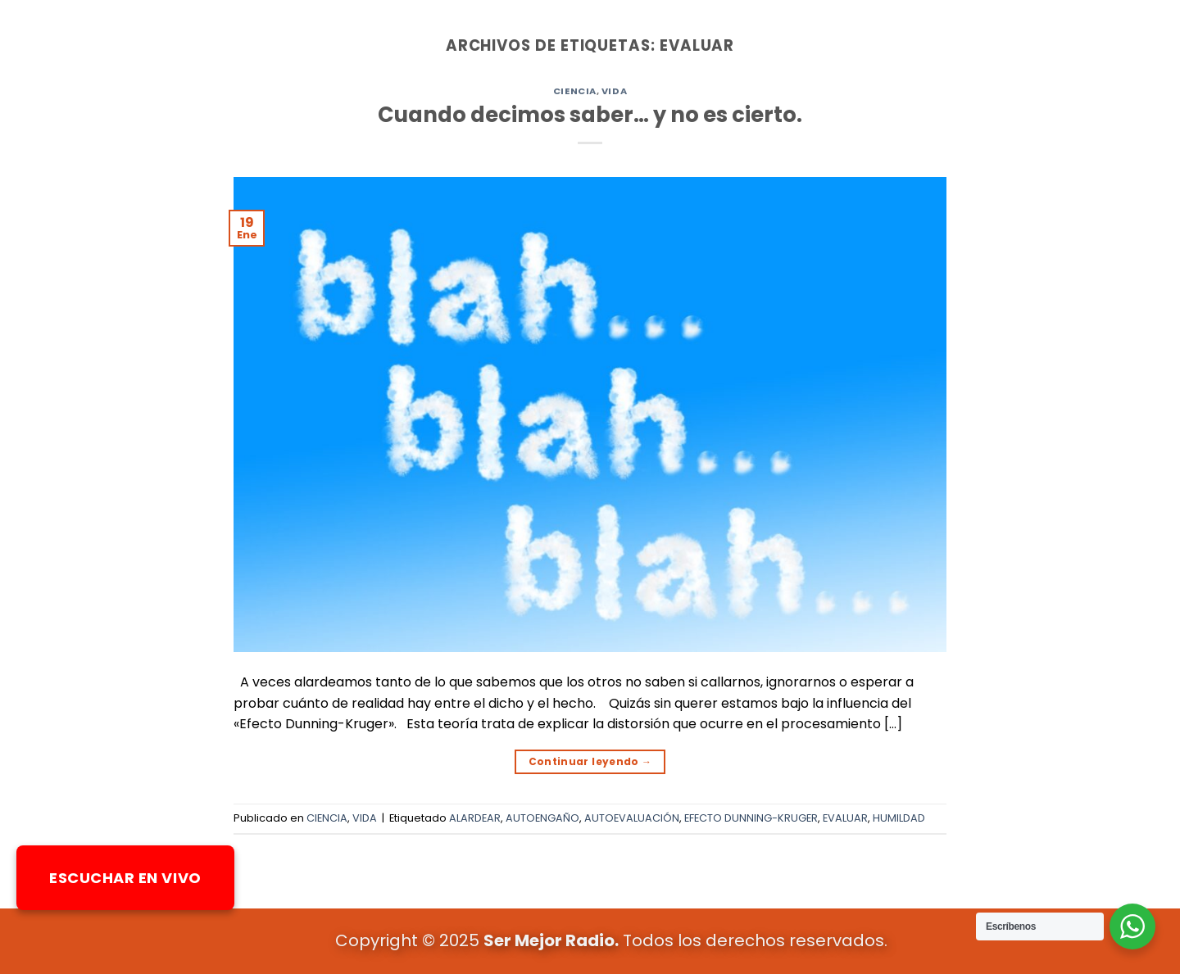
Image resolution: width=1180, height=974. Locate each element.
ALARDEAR (475, 818)
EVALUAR (845, 818)
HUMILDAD (899, 818)
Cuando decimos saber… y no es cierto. (590, 114)
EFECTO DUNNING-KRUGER (751, 818)
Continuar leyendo (590, 761)
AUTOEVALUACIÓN (631, 818)
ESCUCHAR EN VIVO (125, 878)
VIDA (614, 90)
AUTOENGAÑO (542, 818)
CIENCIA (575, 90)
